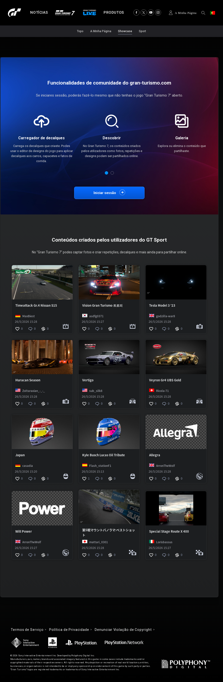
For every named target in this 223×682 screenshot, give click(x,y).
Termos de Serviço (27, 629)
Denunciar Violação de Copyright (123, 629)
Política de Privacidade (69, 629)
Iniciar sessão (105, 193)
